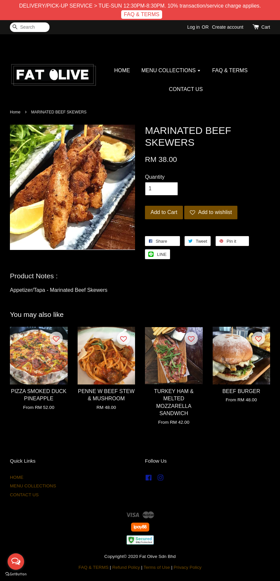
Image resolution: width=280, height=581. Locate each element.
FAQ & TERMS (141, 14)
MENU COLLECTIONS (171, 70)
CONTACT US (186, 89)
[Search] (30, 27)
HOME (122, 70)
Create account (227, 27)
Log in (193, 27)
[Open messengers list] (16, 561)
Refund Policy (126, 567)
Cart (266, 27)
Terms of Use (157, 567)
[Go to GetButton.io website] (15, 574)
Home (15, 112)
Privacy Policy (188, 567)
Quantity (155, 177)
